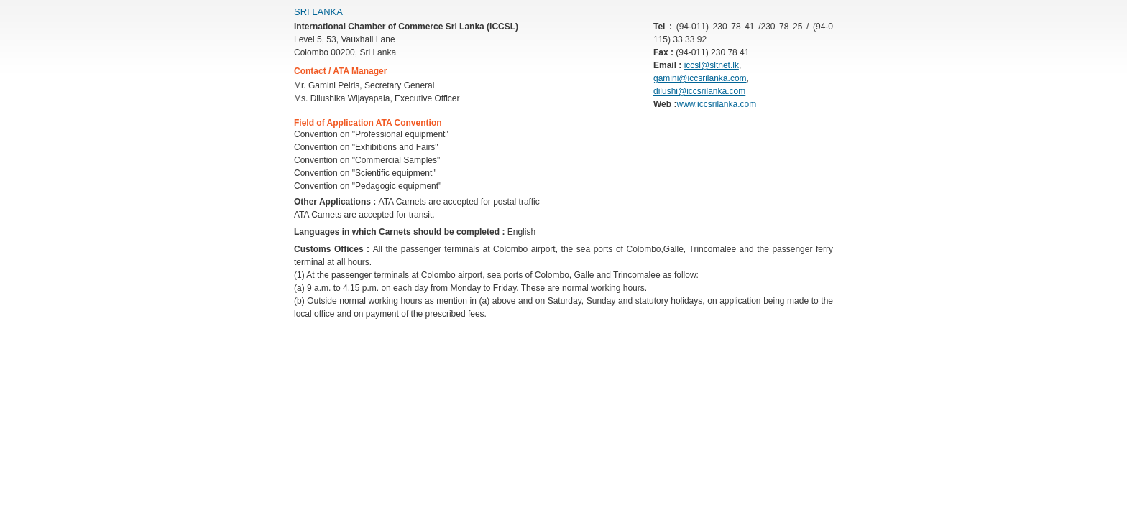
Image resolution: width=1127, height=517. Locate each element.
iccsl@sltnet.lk (711, 65)
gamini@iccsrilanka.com (700, 78)
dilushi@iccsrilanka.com (699, 91)
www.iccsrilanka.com (716, 104)
